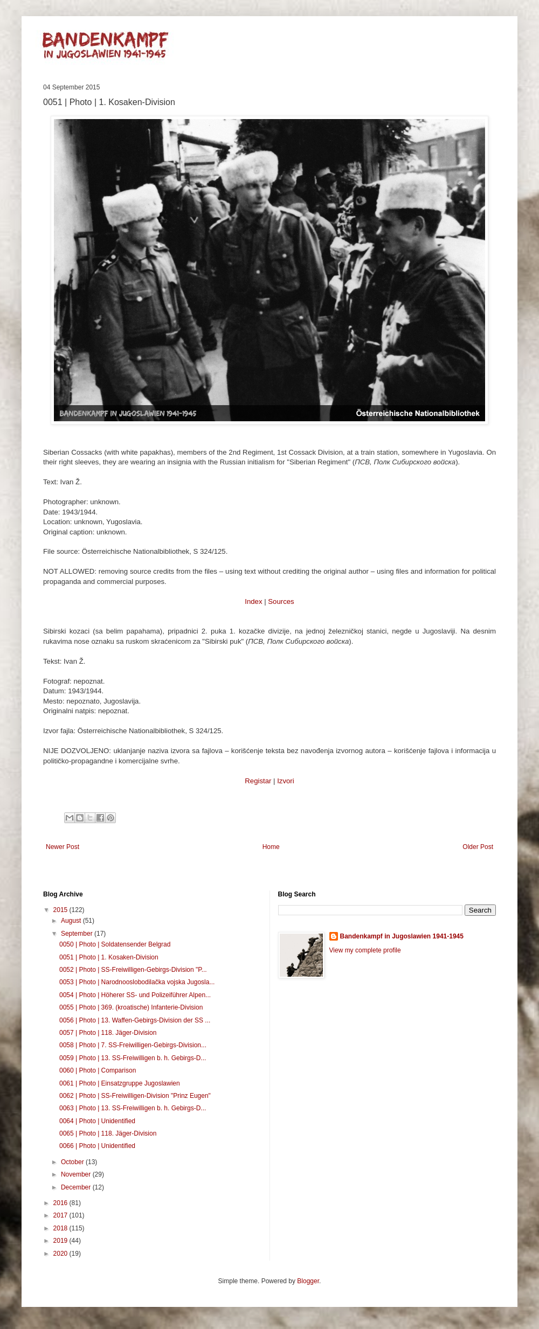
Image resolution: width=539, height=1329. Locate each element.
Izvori (285, 781)
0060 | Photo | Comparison (97, 1070)
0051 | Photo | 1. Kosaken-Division (108, 957)
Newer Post (62, 847)
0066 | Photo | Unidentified (97, 1146)
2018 (61, 1228)
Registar (258, 781)
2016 (61, 1203)
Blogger (308, 1281)
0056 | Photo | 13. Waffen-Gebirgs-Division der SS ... (134, 1020)
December (77, 1187)
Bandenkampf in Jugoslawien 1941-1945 (402, 936)
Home (271, 847)
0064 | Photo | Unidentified (97, 1121)
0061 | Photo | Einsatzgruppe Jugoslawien (119, 1083)
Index (253, 601)
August (72, 920)
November (77, 1174)
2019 (61, 1240)
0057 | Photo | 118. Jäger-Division (107, 1032)
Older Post (477, 847)
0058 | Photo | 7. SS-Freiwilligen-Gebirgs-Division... (132, 1045)
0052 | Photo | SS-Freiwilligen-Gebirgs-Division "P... (133, 969)
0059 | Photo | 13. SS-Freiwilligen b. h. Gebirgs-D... (132, 1058)
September (77, 933)
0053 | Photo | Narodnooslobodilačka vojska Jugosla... (137, 982)
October (73, 1162)
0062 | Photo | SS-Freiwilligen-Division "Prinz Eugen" (135, 1096)
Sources (281, 601)
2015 (61, 910)
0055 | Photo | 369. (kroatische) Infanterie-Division (131, 1007)
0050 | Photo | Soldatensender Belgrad (114, 944)
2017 (61, 1215)
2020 (61, 1253)
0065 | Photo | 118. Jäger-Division (107, 1133)
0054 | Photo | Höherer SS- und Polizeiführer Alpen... (135, 995)
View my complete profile (365, 950)
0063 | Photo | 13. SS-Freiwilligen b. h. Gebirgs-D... (132, 1108)
